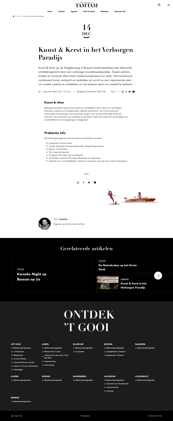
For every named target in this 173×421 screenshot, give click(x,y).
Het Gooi (16, 344)
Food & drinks (89, 11)
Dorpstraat (78, 351)
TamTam (61, 11)
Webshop (104, 11)
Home (49, 11)
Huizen (15, 376)
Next (158, 276)
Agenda (74, 11)
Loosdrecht (142, 376)
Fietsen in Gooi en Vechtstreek (24, 366)
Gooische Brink (111, 387)
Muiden (46, 376)
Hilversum (109, 376)
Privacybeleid (85, 416)
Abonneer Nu (120, 11)
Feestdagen (17, 369)
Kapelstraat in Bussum (114, 355)
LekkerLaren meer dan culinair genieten (55, 356)
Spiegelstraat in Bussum (115, 351)
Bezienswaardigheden (21, 348)
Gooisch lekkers (18, 359)
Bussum (108, 344)
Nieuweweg (48, 365)
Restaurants (17, 355)
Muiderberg (79, 376)
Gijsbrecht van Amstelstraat (116, 383)
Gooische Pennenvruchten (23, 362)
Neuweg (108, 391)
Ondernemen (17, 351)
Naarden (140, 344)
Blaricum (78, 344)
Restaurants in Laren (51, 351)
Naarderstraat (49, 361)
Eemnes (15, 397)
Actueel (19, 16)
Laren (45, 344)
